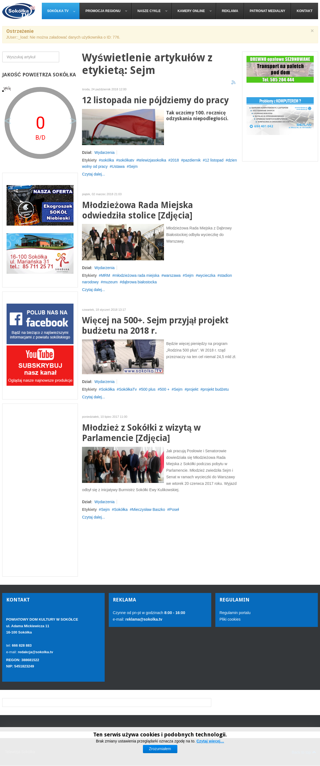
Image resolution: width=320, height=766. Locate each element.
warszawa (172, 275)
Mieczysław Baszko (148, 509)
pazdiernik (192, 160)
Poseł (174, 509)
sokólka (107, 160)
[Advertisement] (40, 490)
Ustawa (118, 166)
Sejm (133, 166)
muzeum (110, 282)
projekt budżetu (215, 389)
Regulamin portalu (235, 613)
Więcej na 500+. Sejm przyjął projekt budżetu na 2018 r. (155, 325)
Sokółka (108, 389)
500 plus (148, 389)
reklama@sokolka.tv (143, 619)
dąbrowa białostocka (139, 282)
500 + (164, 389)
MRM (105, 275)
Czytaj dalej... (93, 174)
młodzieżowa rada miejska (137, 275)
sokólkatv (126, 160)
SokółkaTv (128, 389)
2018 (175, 160)
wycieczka (206, 275)
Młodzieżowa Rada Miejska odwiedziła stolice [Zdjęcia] (137, 210)
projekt (192, 389)
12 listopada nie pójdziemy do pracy (155, 100)
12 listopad (214, 160)
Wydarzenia (104, 152)
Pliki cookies (229, 619)
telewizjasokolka (152, 160)
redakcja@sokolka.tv (35, 652)
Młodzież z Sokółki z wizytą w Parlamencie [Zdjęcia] (141, 433)
